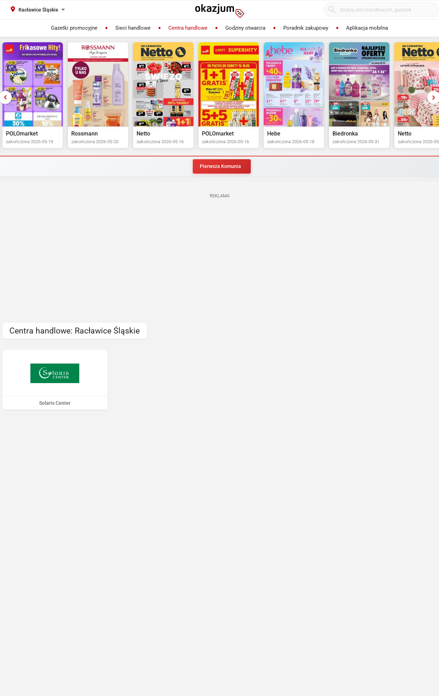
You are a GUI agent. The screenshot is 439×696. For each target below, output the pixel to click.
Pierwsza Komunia (220, 166)
